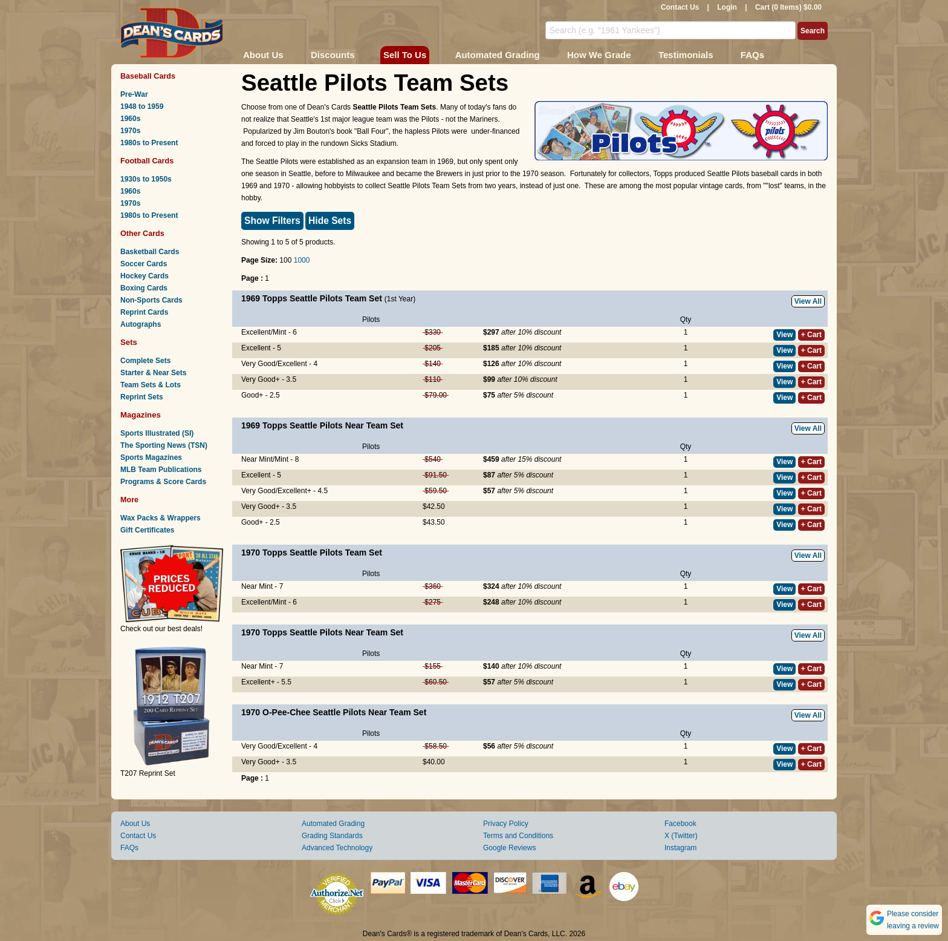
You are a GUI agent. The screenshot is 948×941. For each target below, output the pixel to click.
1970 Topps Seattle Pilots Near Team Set (322, 632)
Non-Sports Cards (151, 300)
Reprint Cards (144, 312)
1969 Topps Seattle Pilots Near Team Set (322, 425)
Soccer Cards (143, 264)
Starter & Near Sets (153, 373)
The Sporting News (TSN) (163, 445)
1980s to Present (149, 143)
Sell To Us (404, 55)
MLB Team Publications (160, 469)
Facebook (680, 823)
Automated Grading (497, 55)
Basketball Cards (149, 252)
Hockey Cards (144, 276)
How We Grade (599, 55)
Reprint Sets (141, 397)
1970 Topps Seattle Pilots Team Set (311, 552)
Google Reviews (509, 848)
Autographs (140, 324)
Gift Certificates (147, 530)
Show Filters (272, 220)
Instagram (680, 848)
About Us (263, 55)
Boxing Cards (143, 288)
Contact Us (680, 7)
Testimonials (685, 55)
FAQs (752, 55)
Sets (128, 342)
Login (727, 7)
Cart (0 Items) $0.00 (788, 7)
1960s (130, 118)
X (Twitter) (681, 835)
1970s (130, 130)
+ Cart (811, 334)
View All (808, 301)
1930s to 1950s (146, 179)
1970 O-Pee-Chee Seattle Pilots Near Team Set (333, 712)
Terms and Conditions (518, 835)
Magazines (140, 414)
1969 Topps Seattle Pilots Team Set (311, 298)
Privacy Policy (505, 823)
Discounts (333, 55)
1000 (302, 260)
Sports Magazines (151, 457)
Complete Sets (145, 360)
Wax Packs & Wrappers (160, 518)
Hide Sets (329, 220)
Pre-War (134, 94)
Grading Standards (332, 835)
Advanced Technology (337, 848)
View (784, 334)
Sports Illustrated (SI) (156, 433)
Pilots (371, 319)
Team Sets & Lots (150, 385)
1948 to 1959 (141, 106)
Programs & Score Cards (163, 481)
